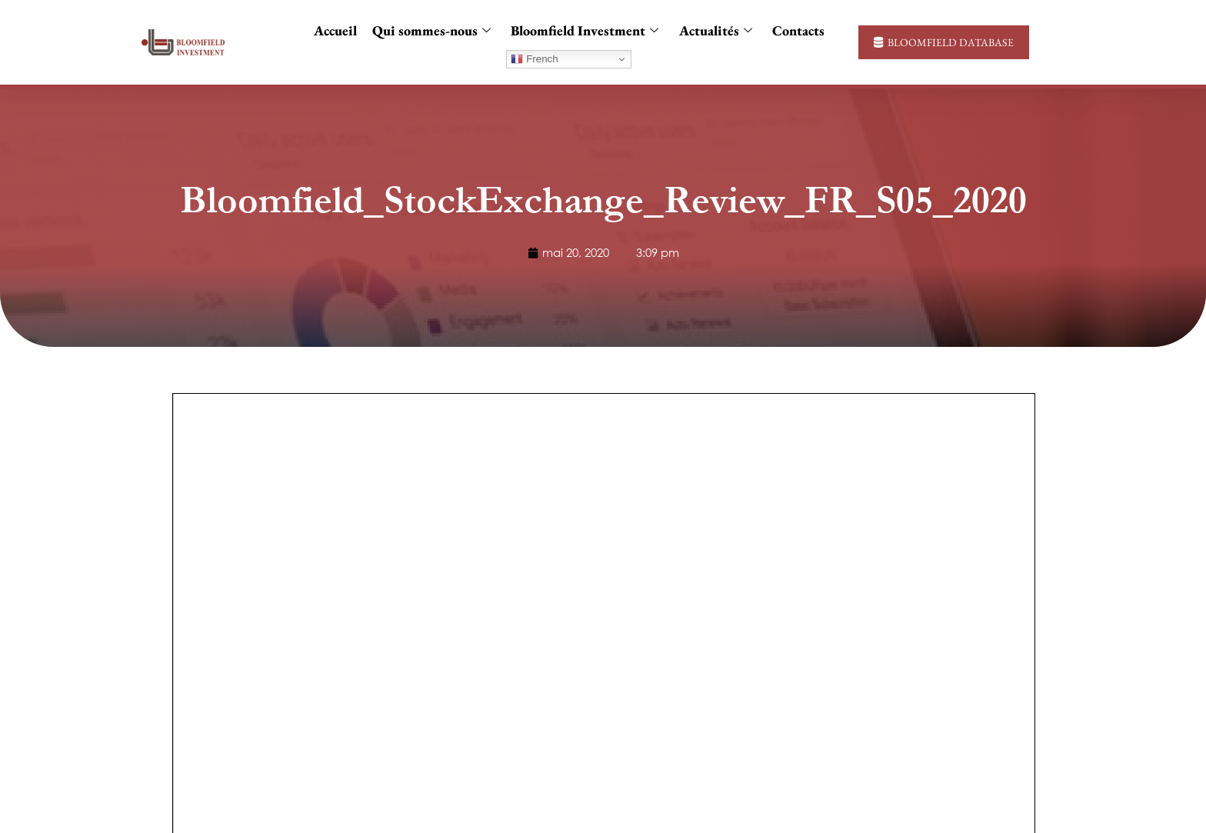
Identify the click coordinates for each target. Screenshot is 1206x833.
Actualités (714, 31)
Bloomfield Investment (584, 31)
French (534, 59)
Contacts (797, 30)
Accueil (335, 30)
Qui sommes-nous (431, 31)
